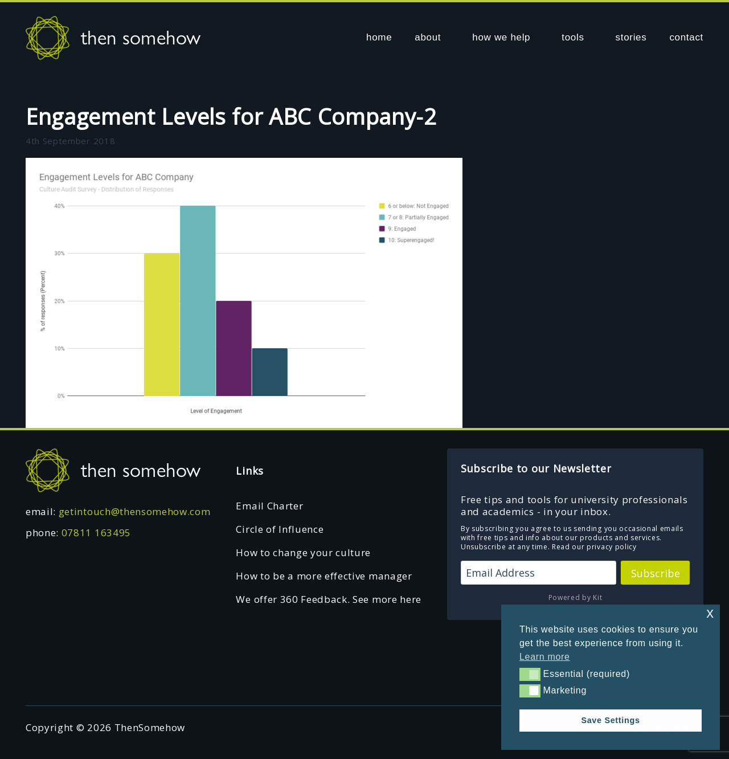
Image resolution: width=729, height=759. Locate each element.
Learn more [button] (544, 657)
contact (686, 37)
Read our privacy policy (594, 547)
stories (631, 37)
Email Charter (269, 505)
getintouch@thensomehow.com (135, 511)
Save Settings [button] (610, 720)
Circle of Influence (279, 529)
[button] (529, 674)
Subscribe (655, 573)
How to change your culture (303, 552)
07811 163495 (96, 532)
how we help (501, 37)
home (379, 37)
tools (573, 37)
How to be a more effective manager (324, 575)
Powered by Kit (575, 597)
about (428, 37)
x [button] (710, 612)
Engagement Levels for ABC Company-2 (231, 116)
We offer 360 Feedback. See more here (328, 599)
